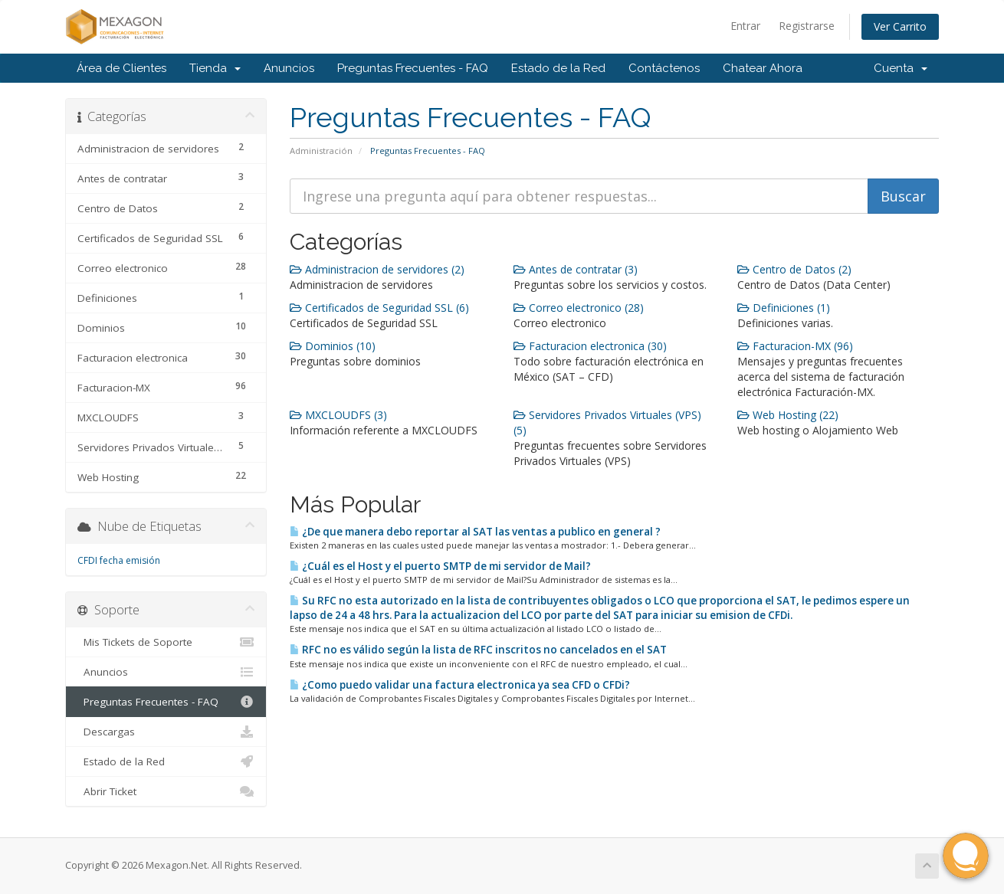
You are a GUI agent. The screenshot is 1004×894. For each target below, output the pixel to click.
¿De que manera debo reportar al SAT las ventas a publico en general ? (475, 532)
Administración (321, 150)
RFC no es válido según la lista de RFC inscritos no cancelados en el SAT (478, 650)
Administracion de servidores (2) (377, 269)
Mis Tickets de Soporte (165, 642)
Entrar (745, 25)
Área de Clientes (121, 68)
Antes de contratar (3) (575, 269)
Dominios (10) (333, 346)
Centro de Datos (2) (794, 269)
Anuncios (289, 68)
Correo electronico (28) (578, 307)
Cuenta (900, 68)
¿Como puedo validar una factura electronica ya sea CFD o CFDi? (460, 685)
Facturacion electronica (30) (590, 346)
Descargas (165, 731)
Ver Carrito (900, 26)
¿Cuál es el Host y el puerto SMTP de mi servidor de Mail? (440, 566)
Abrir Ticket (165, 791)
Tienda (215, 68)
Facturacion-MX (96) (795, 346)
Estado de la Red (558, 68)
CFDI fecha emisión (118, 560)
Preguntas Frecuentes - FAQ (412, 68)
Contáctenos (664, 68)
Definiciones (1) (783, 307)
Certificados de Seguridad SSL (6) (379, 307)
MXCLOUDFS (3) (338, 415)
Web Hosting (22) (787, 415)
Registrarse (807, 25)
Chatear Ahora (762, 68)
